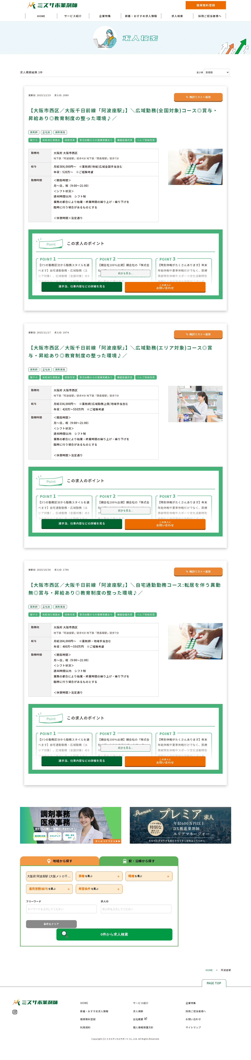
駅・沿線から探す (138, 860)
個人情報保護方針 (143, 1018)
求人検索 (177, 16)
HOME (41, 16)
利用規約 (85, 1018)
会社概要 (140, 1010)
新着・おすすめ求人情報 (141, 16)
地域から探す (59, 860)
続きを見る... (125, 273)
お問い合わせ (193, 1010)
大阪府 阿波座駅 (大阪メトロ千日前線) (50, 876)
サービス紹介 (73, 16)
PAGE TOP (214, 974)
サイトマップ (193, 1018)
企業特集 (105, 16)
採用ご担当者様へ (210, 16)
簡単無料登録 (206, 5)
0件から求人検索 (117, 925)
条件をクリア (42, 924)
